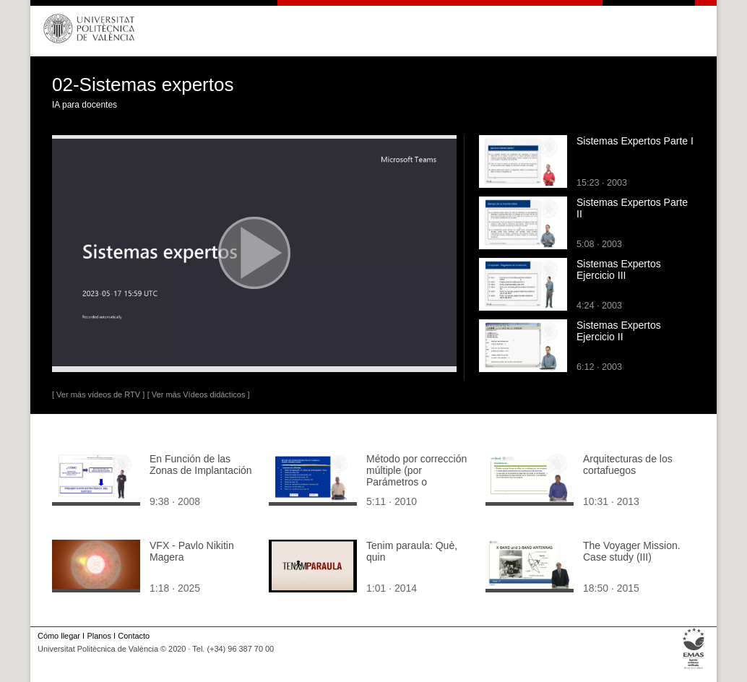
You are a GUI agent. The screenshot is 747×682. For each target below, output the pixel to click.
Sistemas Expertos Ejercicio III (619, 269)
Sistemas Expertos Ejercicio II (619, 330)
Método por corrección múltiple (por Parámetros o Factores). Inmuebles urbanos (416, 482)
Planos (99, 635)
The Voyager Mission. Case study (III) (632, 551)
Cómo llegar (59, 635)
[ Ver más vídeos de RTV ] (98, 394)
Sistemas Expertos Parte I (635, 141)
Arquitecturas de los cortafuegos (628, 464)
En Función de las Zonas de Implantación (201, 464)
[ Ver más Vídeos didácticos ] (198, 394)
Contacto (134, 635)
